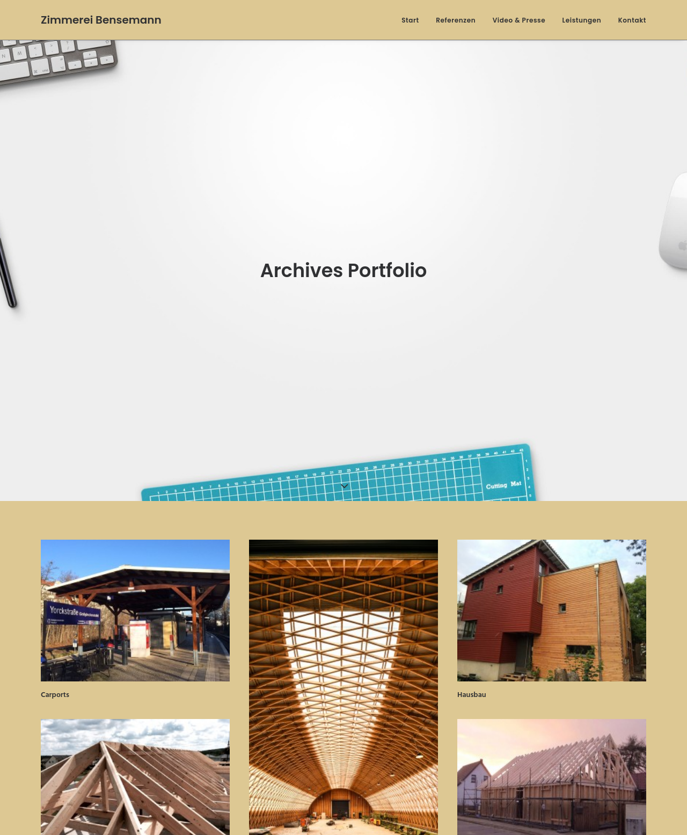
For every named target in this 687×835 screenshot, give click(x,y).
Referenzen (456, 20)
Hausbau (471, 687)
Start (410, 20)
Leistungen (582, 20)
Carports (55, 687)
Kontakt (632, 20)
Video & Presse (519, 20)
